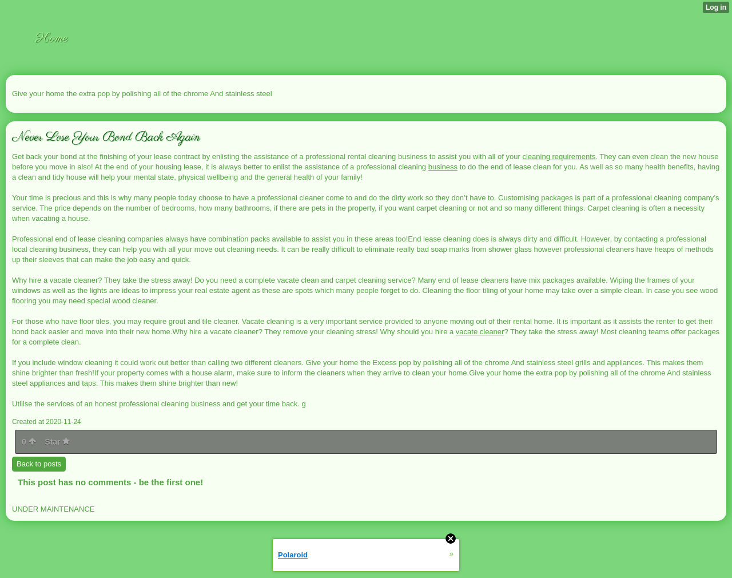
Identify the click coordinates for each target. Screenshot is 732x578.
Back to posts (39, 464)
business (443, 167)
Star (57, 441)
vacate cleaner (480, 331)
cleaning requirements (558, 156)
